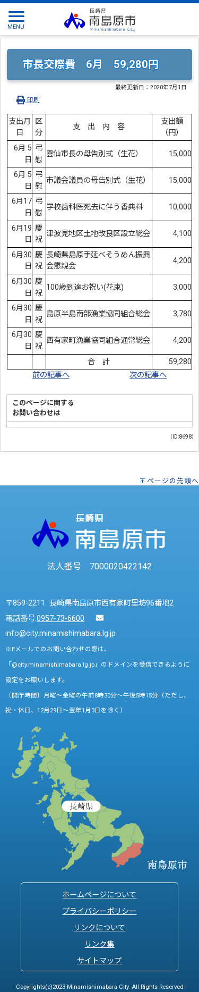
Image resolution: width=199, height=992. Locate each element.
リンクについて (99, 927)
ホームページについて (99, 894)
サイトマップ (99, 960)
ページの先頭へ (173, 481)
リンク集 (99, 944)
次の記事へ (148, 375)
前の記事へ (51, 375)
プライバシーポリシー (99, 911)
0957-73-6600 (60, 618)
